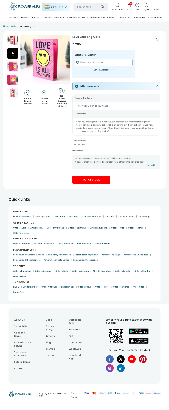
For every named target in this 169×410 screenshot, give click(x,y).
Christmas (13, 17)
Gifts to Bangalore (22, 271)
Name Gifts (18, 292)
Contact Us (75, 342)
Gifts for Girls (19, 227)
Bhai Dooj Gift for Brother (25, 287)
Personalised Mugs (111, 254)
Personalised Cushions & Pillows (28, 254)
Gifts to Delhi (61, 271)
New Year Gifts (84, 243)
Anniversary (73, 17)
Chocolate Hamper (91, 216)
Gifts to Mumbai (142, 271)
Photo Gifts (138, 287)
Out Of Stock (91, 179)
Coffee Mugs (144, 216)
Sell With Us (20, 326)
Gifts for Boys (84, 287)
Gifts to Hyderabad (102, 271)
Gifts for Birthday (21, 243)
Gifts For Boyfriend (77, 227)
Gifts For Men (36, 227)
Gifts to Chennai (43, 271)
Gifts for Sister (102, 287)
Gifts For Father (135, 227)
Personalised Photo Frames (26, 260)
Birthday (59, 17)
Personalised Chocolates (136, 254)
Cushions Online (126, 216)
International (155, 17)
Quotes (50, 355)
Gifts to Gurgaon (80, 271)
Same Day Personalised (59, 254)
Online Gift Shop (49, 287)
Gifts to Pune (19, 276)
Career (18, 368)
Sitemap (50, 349)
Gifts (85, 17)
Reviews (50, 336)
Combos (47, 17)
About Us (19, 319)
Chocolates (123, 17)
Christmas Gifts (65, 243)
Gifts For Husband (98, 227)
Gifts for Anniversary (44, 243)
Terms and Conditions (20, 354)
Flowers (25, 17)
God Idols (109, 216)
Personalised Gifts (22, 216)
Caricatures (59, 216)
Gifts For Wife (117, 227)
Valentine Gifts (102, 243)
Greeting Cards (42, 216)
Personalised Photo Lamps (56, 260)
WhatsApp (75, 349)
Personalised (97, 17)
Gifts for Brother (121, 287)
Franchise (74, 329)
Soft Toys (74, 216)
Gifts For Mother (21, 233)
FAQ (71, 336)
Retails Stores (22, 362)
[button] (12, 40)
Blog (48, 342)
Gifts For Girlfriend (55, 227)
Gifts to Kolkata (122, 271)
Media (49, 319)
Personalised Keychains (86, 254)
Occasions (139, 17)
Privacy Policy (50, 328)
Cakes (35, 17)
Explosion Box (67, 287)
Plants (110, 17)
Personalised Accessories (85, 260)
